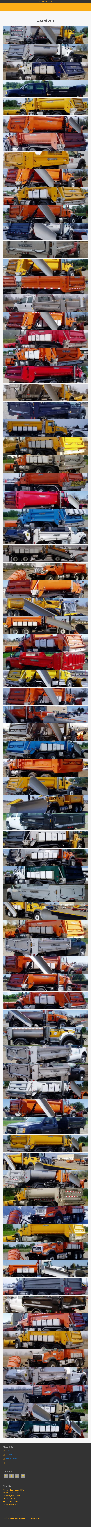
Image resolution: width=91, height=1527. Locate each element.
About (7, 1450)
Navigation (86, 6)
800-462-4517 (45, 1)
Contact (8, 1454)
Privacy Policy (11, 1458)
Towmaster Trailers (13, 1463)
